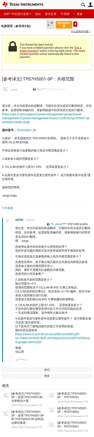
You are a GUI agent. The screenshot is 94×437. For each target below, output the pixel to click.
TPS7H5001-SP (26, 130)
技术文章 (50, 14)
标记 (47, 369)
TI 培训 (65, 14)
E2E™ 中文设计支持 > (17, 14)
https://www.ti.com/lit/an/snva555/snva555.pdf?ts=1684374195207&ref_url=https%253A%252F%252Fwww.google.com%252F (52, 338)
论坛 (38, 14)
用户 (90, 4)
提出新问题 (75, 24)
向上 (17, 360)
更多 (80, 14)
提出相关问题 (64, 24)
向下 (26, 360)
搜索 (83, 4)
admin (14, 89)
